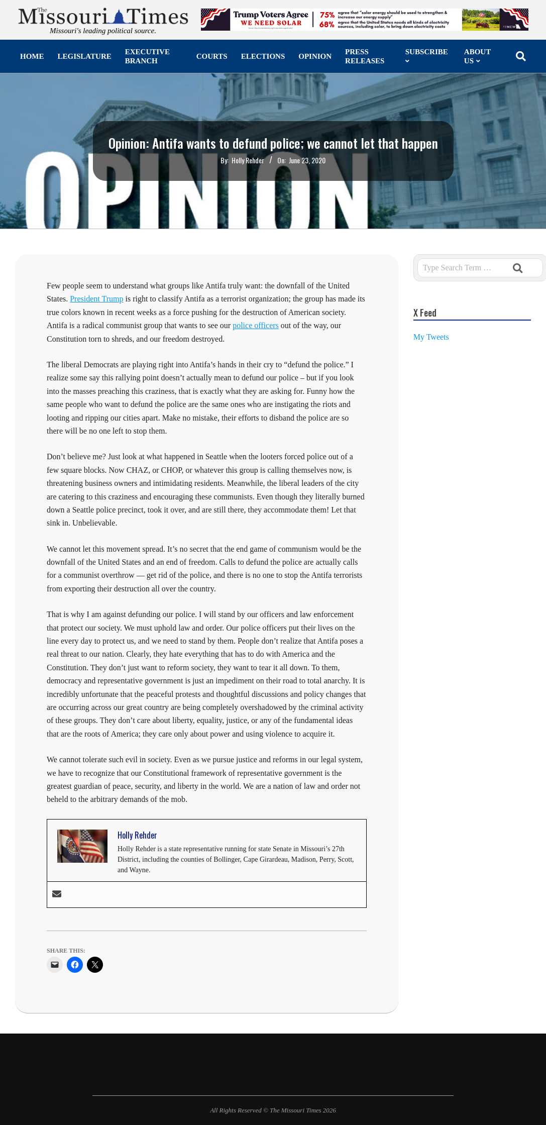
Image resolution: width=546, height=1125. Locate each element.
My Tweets (431, 337)
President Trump (96, 298)
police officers (256, 325)
